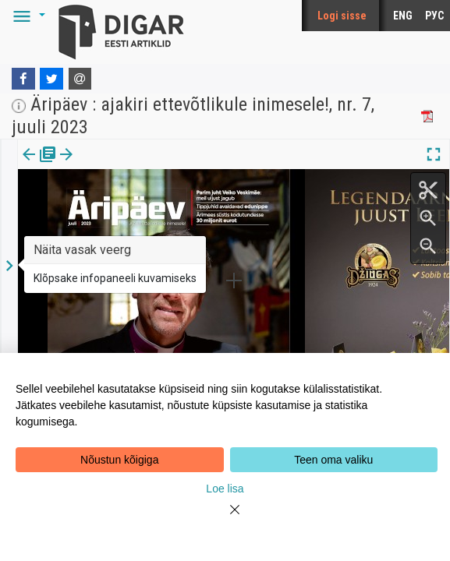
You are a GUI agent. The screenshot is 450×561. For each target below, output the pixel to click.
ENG (403, 15)
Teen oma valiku (333, 459)
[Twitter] (51, 79)
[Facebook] (23, 79)
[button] (26, 15)
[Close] (225, 519)
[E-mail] (80, 79)
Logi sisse (342, 15)
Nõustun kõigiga (119, 459)
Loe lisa (224, 488)
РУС (434, 15)
